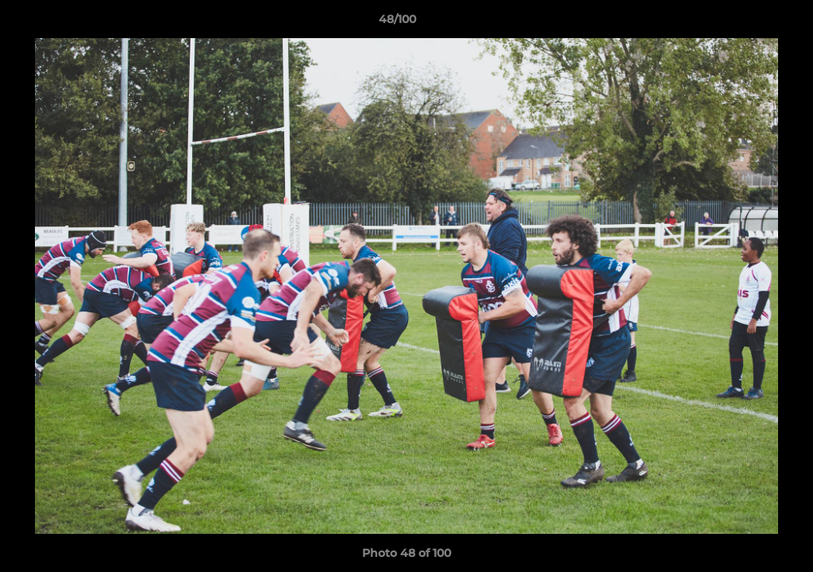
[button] (746, 23)
